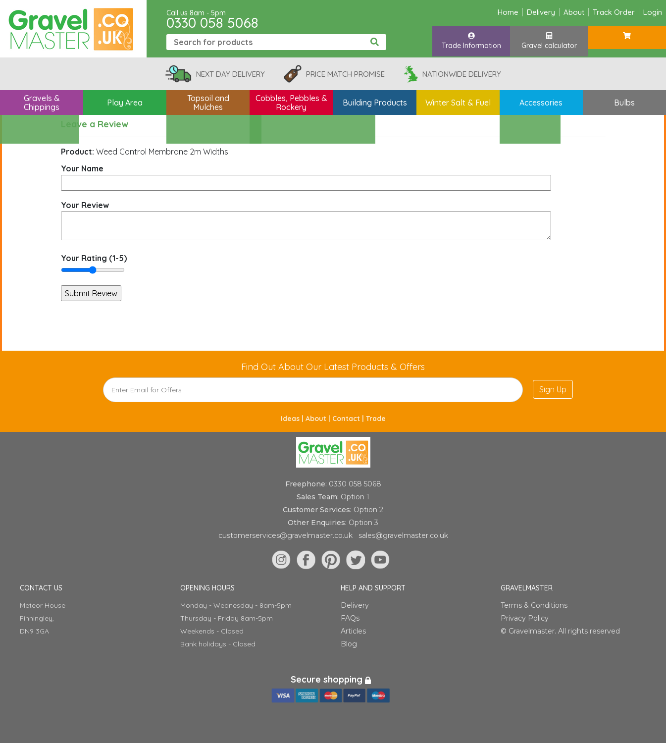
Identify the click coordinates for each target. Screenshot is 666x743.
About (574, 12)
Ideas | (293, 418)
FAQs (350, 618)
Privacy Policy (525, 618)
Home (508, 12)
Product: (77, 152)
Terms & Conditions (534, 605)
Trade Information (471, 41)
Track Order (614, 12)
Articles (353, 631)
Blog (349, 643)
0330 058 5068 (212, 22)
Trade (376, 418)
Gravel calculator (549, 41)
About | (319, 418)
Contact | (349, 418)
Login (652, 12)
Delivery (541, 12)
